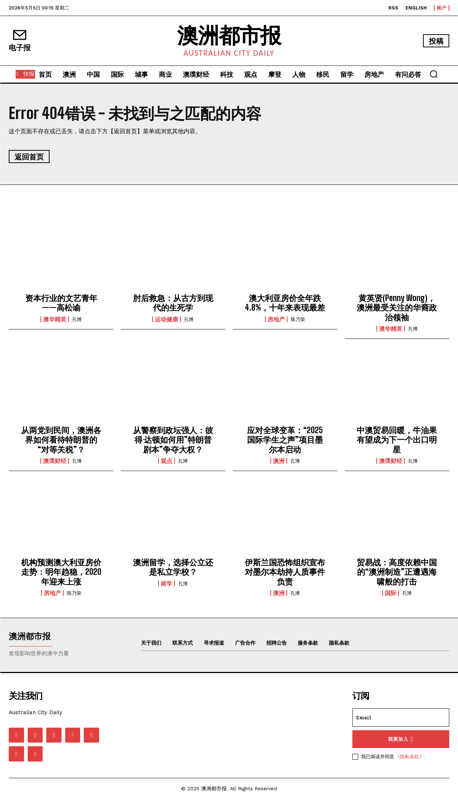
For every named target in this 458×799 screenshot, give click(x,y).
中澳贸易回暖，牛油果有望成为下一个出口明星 (397, 439)
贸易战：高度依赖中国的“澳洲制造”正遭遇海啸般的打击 (397, 571)
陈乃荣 (298, 319)
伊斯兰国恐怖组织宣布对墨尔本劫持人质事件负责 (285, 571)
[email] (400, 717)
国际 (390, 593)
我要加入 (400, 739)
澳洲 (279, 461)
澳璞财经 (54, 461)
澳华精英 (54, 319)
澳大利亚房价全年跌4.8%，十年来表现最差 (285, 302)
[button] (433, 74)
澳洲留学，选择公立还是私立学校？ (173, 567)
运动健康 (166, 319)
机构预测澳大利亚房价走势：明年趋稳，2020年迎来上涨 (61, 571)
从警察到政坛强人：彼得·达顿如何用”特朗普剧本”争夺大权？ (173, 439)
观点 (166, 461)
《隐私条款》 (409, 756)
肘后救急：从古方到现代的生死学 (173, 302)
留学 (166, 583)
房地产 (276, 319)
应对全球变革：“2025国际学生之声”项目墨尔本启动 (285, 439)
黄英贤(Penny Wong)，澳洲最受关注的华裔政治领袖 (397, 307)
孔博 (77, 319)
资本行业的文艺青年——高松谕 (61, 302)
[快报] (25, 74)
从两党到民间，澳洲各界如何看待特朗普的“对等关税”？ (61, 439)
